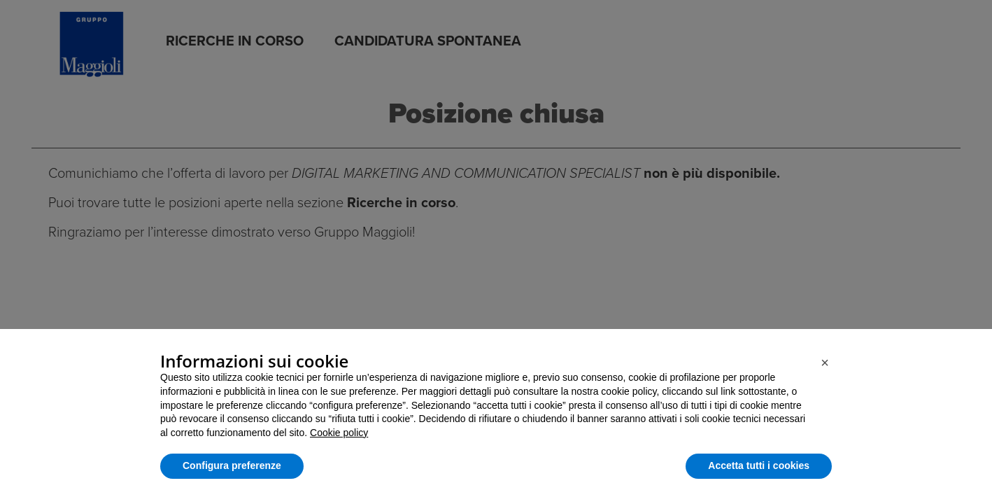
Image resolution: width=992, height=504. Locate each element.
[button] (825, 362)
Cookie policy (339, 432)
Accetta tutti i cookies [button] (758, 465)
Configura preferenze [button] (232, 465)
